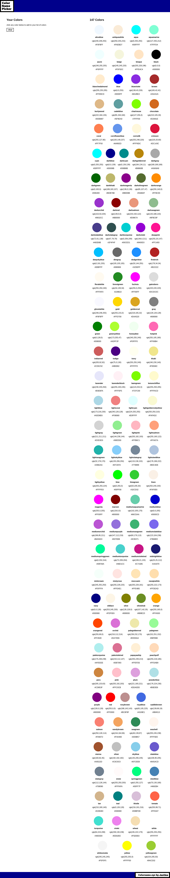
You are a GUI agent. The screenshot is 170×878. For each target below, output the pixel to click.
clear (10, 30)
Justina (163, 875)
